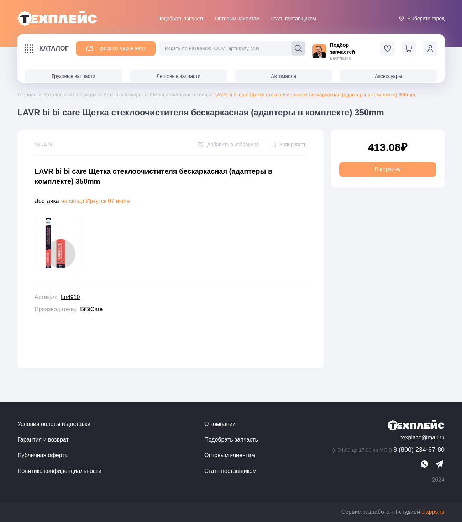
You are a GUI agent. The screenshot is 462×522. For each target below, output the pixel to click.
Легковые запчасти (178, 76)
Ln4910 (70, 297)
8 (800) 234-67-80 (388, 450)
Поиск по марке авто (115, 49)
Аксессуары (388, 76)
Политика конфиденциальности (59, 471)
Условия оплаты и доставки (53, 424)
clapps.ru (433, 512)
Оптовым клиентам (237, 18)
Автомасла (283, 76)
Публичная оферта (42, 455)
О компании (220, 424)
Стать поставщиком (293, 18)
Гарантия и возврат (43, 440)
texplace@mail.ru (422, 437)
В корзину (387, 169)
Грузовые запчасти (73, 76)
